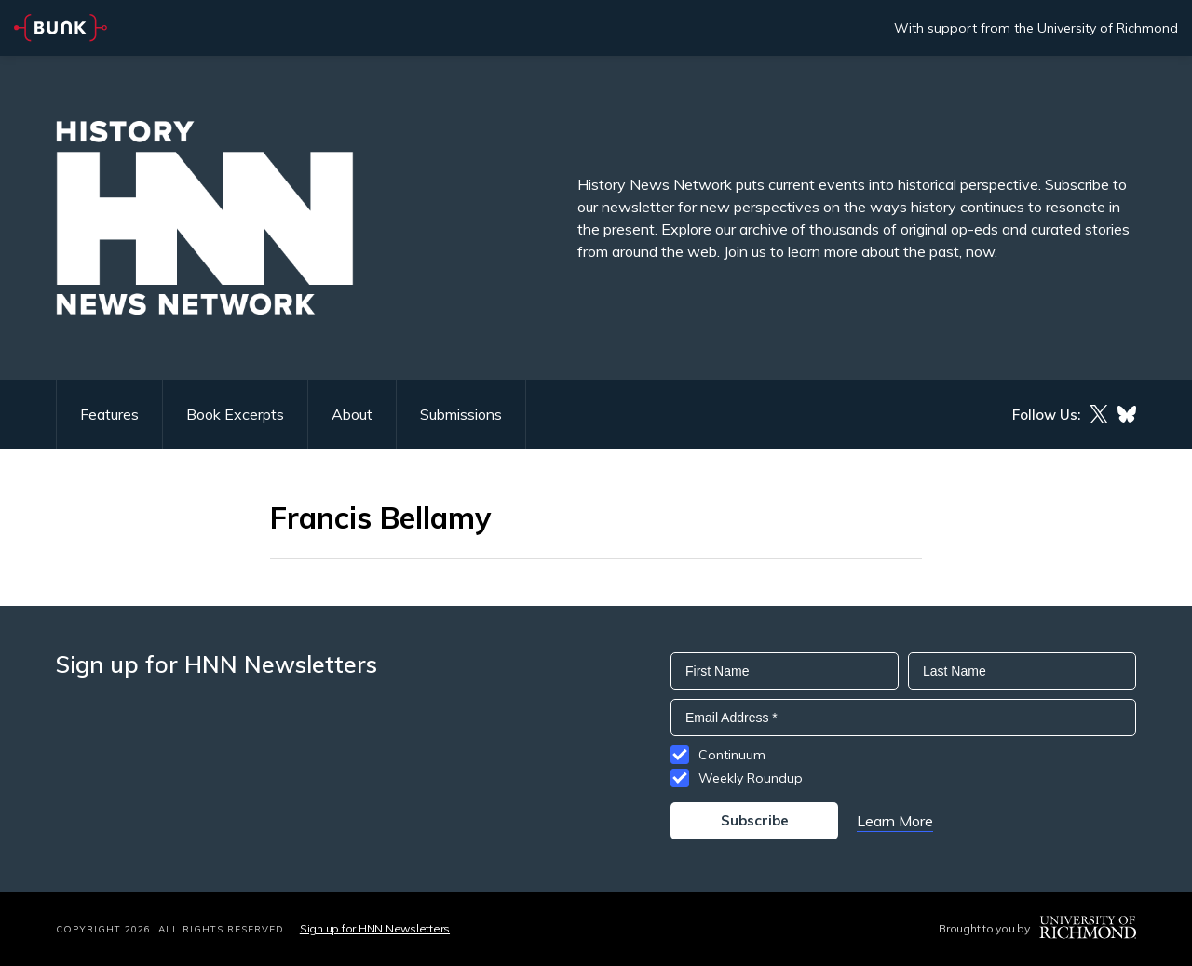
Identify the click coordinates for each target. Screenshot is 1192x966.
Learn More (895, 821)
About (352, 414)
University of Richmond (1107, 28)
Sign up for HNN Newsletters (375, 928)
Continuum (731, 754)
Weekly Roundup (750, 778)
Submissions (461, 414)
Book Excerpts (235, 414)
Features (109, 414)
